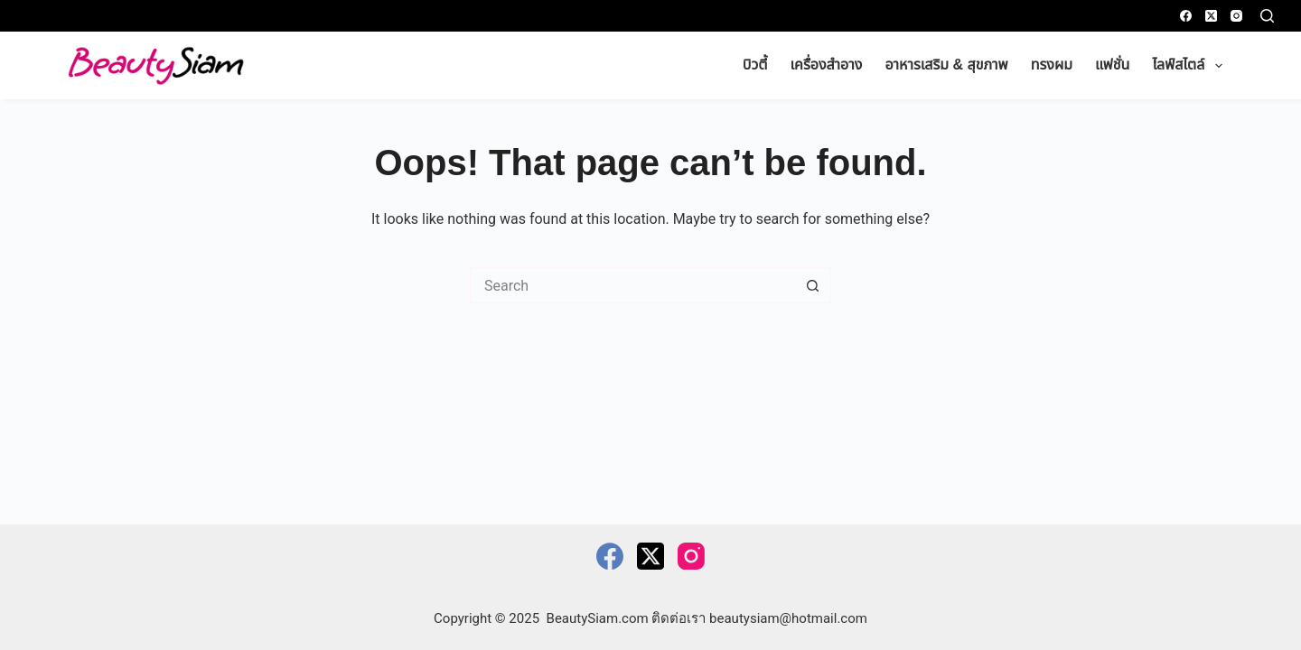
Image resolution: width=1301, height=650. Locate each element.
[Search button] (813, 285)
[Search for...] (632, 285)
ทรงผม (1051, 64)
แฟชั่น (1112, 64)
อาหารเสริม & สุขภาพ (945, 64)
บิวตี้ (755, 64)
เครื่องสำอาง (827, 64)
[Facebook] (1186, 16)
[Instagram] (1236, 16)
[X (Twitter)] (1211, 16)
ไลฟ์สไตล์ (1190, 66)
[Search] (1267, 16)
